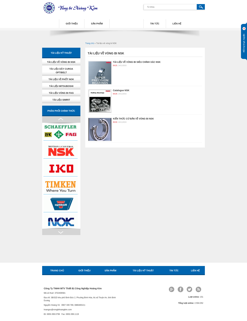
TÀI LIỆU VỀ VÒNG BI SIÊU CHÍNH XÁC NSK (137, 62)
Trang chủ (89, 43)
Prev (61, 231)
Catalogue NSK (121, 90)
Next (61, 120)
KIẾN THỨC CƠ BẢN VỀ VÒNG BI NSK (133, 118)
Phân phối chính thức (61, 111)
